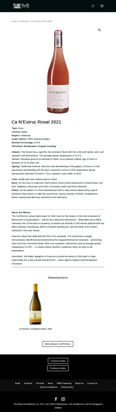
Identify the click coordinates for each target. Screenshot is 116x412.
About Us (79, 383)
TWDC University (63, 383)
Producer (28, 383)
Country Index (58, 361)
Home (14, 21)
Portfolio (40, 383)
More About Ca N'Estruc (58, 344)
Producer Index (58, 368)
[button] (99, 30)
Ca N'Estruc (24, 21)
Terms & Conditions (48, 387)
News (50, 383)
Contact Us (92, 383)
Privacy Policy (67, 387)
